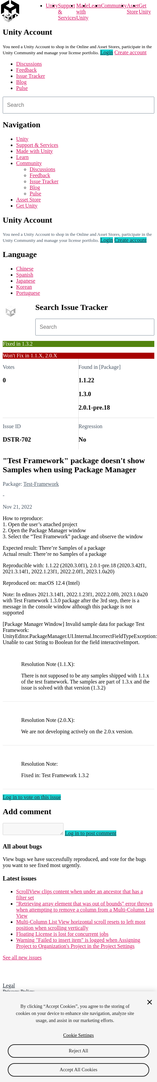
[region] (78, 1036)
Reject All (78, 1050)
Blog (21, 82)
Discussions (29, 64)
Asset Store (28, 199)
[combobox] (78, 105)
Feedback (26, 70)
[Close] (150, 1002)
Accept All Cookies (78, 1069)
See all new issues (22, 959)
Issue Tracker (30, 76)
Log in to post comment (97, 835)
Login (106, 52)
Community (113, 5)
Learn (94, 5)
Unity (52, 5)
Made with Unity (82, 12)
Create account (130, 52)
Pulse (22, 88)
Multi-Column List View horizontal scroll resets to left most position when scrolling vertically (80, 927)
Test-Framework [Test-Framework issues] (41, 484)
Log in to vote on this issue (32, 797)
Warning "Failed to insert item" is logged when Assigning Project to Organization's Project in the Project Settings (78, 945)
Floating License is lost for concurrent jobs (62, 936)
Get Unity (145, 8)
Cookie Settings (78, 1035)
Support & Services (37, 145)
